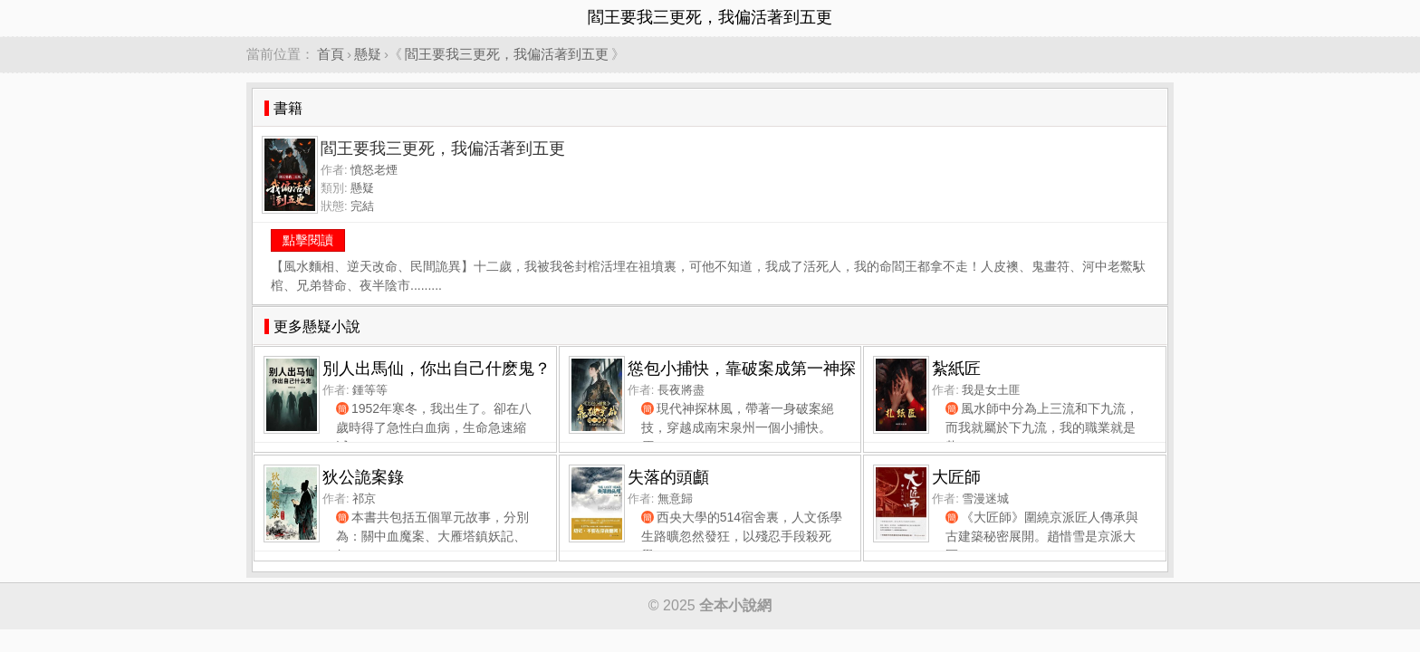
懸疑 (367, 54)
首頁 (330, 54)
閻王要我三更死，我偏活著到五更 (507, 54)
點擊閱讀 (308, 240)
